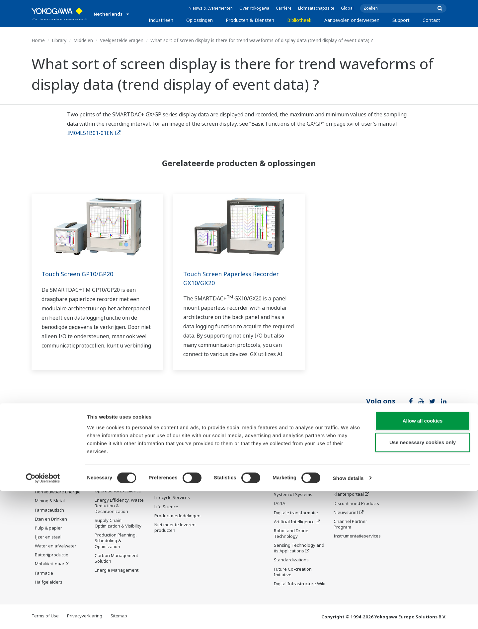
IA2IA (279, 504)
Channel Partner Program (350, 524)
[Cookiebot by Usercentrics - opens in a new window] (43, 616)
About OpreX (287, 486)
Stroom (42, 483)
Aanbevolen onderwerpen (351, 20)
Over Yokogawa (254, 8)
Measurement (168, 475)
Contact (431, 20)
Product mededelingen (177, 526)
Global (347, 8)
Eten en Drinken (51, 519)
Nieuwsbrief (346, 513)
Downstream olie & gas (58, 456)
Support (401, 20)
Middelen (83, 40)
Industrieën (161, 20)
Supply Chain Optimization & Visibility (118, 523)
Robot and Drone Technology (291, 534)
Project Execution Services (171, 495)
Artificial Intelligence (294, 522)
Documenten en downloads (230, 450)
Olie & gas (45, 447)
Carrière (283, 8)
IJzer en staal (48, 537)
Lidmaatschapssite (316, 8)
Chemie (42, 474)
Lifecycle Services (172, 507)
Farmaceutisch (49, 510)
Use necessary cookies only (422, 580)
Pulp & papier (48, 528)
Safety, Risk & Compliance (108, 465)
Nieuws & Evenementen (211, 8)
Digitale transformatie (296, 513)
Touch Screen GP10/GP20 (80, 273)
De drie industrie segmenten (290, 474)
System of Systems (293, 495)
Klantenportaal (349, 494)
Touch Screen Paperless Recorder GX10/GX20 (235, 278)
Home (38, 40)
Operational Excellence (118, 491)
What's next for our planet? (293, 459)
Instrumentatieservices (357, 536)
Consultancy (167, 484)
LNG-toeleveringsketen (58, 465)
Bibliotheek (299, 20)
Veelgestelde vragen (121, 40)
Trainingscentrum (351, 476)
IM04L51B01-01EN (93, 133)
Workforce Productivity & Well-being (119, 450)
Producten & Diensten (250, 20)
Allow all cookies (423, 558)
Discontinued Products (356, 503)
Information (166, 457)
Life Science (166, 516)
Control (161, 466)
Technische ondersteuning (349, 450)
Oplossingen (199, 20)
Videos (221, 471)
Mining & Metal (50, 501)
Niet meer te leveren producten (175, 537)
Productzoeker (348, 485)
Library (59, 40)
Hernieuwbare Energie (58, 492)
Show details (348, 616)
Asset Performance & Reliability (116, 479)
